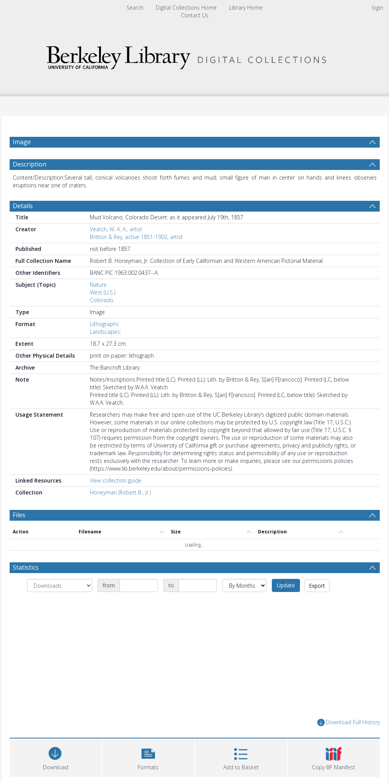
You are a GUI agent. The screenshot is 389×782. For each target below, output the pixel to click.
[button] (148, 756)
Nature (98, 284)
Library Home (246, 7)
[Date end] (198, 585)
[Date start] (139, 585)
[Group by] (59, 585)
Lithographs (104, 324)
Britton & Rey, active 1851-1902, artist (136, 236)
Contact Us (195, 15)
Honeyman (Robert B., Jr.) (120, 492)
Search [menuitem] (134, 7)
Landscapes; (105, 331)
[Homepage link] (194, 58)
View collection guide (115, 480)
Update (286, 585)
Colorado (101, 300)
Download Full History (348, 722)
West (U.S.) (102, 292)
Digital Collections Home (186, 7)
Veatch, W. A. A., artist (116, 229)
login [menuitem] (377, 7)
